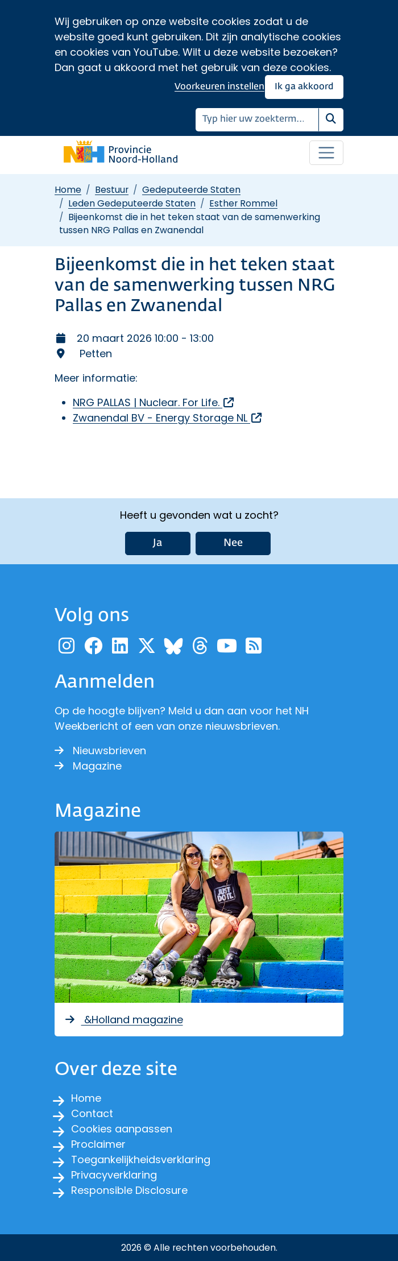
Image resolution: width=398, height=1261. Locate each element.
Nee (233, 543)
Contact (92, 1113)
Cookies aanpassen (121, 1129)
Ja (158, 543)
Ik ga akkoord (304, 86)
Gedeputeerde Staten (191, 189)
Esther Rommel (243, 203)
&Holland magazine (123, 1019)
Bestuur (111, 189)
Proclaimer (98, 1144)
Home (68, 189)
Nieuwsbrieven (100, 750)
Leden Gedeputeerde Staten (132, 203)
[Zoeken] (257, 119)
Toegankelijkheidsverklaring (140, 1159)
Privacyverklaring (114, 1175)
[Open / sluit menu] (326, 153)
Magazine (88, 766)
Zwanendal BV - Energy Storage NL (168, 418)
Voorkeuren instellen (219, 86)
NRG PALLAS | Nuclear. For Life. (154, 402)
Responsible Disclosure (129, 1190)
